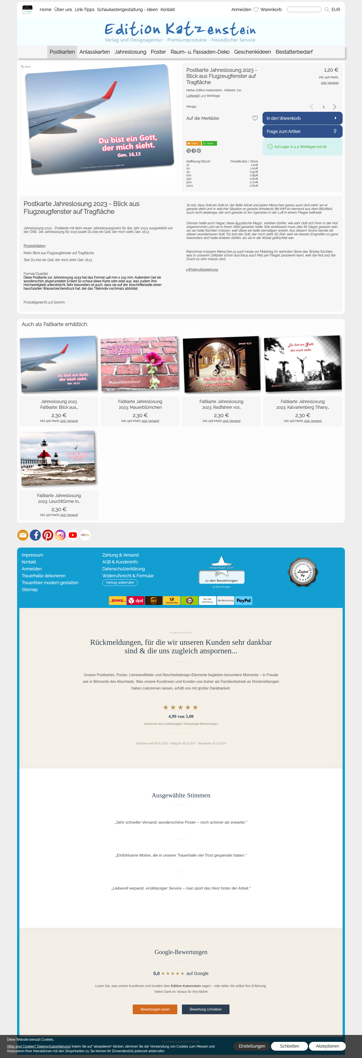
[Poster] (158, 52)
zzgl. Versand (69, 421)
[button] (327, 10)
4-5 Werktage (203, 95)
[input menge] (323, 107)
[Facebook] (35, 535)
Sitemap (30, 589)
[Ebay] (85, 535)
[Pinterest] (48, 535)
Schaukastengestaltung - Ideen (127, 9)
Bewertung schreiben (206, 1009)
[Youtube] (72, 535)
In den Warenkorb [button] (284, 118)
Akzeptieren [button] (327, 1046)
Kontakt (167, 9)
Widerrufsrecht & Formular (128, 575)
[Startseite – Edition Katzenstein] (27, 7)
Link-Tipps (84, 9)
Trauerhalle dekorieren (43, 575)
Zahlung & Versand (120, 555)
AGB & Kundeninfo (120, 562)
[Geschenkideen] (252, 52)
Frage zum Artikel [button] (283, 131)
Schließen (289, 1046)
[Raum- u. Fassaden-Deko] (200, 52)
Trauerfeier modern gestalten (50, 582)
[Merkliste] (256, 10)
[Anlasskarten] (94, 52)
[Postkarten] (62, 52)
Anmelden (241, 9)
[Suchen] (304, 9)
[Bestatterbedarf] (294, 52)
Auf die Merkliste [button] (202, 118)
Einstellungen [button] (252, 1046)
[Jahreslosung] (130, 52)
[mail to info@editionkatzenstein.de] (23, 535)
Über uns (63, 9)
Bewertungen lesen (155, 1009)
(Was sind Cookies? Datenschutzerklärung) (39, 1046)
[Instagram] (60, 535)
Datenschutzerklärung (123, 568)
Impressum (32, 555)
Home (45, 9)
